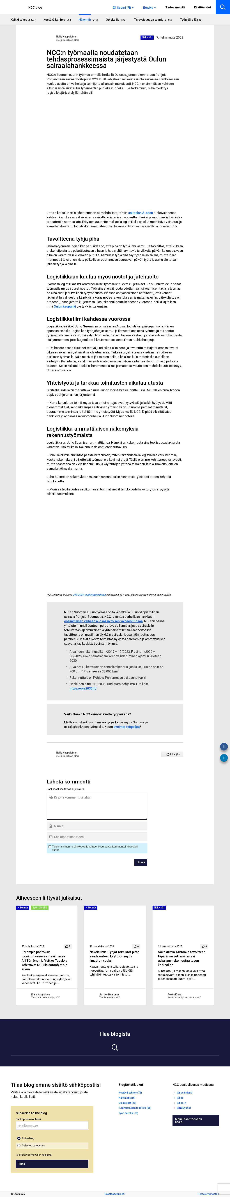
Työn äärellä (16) (128, 1113)
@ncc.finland (184, 1092)
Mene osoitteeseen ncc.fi (188, 1120)
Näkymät (147, 37)
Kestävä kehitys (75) (130, 1092)
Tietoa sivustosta (207, 1194)
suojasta (47, 1154)
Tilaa (21, 1164)
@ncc (180, 1097)
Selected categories (33, 1145)
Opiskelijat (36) (127, 1102)
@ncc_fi (181, 1102)
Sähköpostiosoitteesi (28, 1119)
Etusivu (148, 7)
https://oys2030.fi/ (83, 688)
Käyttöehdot (202, 7)
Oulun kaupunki (65, 306)
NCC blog (35, 7)
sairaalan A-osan (140, 213)
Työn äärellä (40, 907)
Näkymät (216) (127, 1097)
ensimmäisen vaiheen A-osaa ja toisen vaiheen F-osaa (103, 621)
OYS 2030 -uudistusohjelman (89, 594)
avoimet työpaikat (127, 727)
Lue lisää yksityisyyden (34, 1154)
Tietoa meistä (175, 7)
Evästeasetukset (114, 1194)
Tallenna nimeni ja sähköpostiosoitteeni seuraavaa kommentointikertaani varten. (95, 848)
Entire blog (28, 1138)
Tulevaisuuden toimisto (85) (135, 1107)
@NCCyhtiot (184, 1107)
